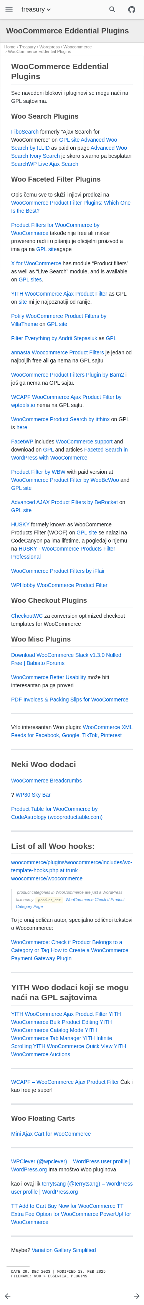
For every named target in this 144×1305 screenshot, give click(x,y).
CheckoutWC (27, 616)
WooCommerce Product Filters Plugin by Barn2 (67, 375)
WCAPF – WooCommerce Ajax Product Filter (65, 1082)
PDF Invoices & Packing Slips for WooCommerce (70, 699)
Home (9, 47)
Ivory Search (45, 156)
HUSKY (20, 524)
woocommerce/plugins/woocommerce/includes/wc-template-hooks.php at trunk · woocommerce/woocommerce (71, 870)
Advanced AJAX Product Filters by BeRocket (64, 502)
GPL (111, 338)
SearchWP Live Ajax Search (44, 164)
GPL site (69, 140)
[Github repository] (131, 9)
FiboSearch (25, 132)
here (22, 427)
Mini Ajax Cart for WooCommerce (51, 1134)
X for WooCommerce (36, 263)
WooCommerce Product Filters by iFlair (58, 571)
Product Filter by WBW (38, 472)
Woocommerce (77, 47)
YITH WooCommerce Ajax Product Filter (59, 294)
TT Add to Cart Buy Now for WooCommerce (63, 1206)
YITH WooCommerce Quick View (72, 1046)
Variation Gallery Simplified (64, 1250)
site (22, 302)
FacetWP (22, 441)
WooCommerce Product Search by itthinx (60, 419)
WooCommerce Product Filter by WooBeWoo (65, 480)
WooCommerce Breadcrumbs (46, 780)
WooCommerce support (84, 441)
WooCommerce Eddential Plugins (39, 51)
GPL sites (29, 279)
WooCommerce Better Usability (48, 677)
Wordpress (50, 47)
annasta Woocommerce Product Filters (57, 352)
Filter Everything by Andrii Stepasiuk (54, 338)
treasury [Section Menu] (37, 9)
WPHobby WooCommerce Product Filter (59, 585)
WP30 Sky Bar (33, 795)
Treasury (27, 47)
